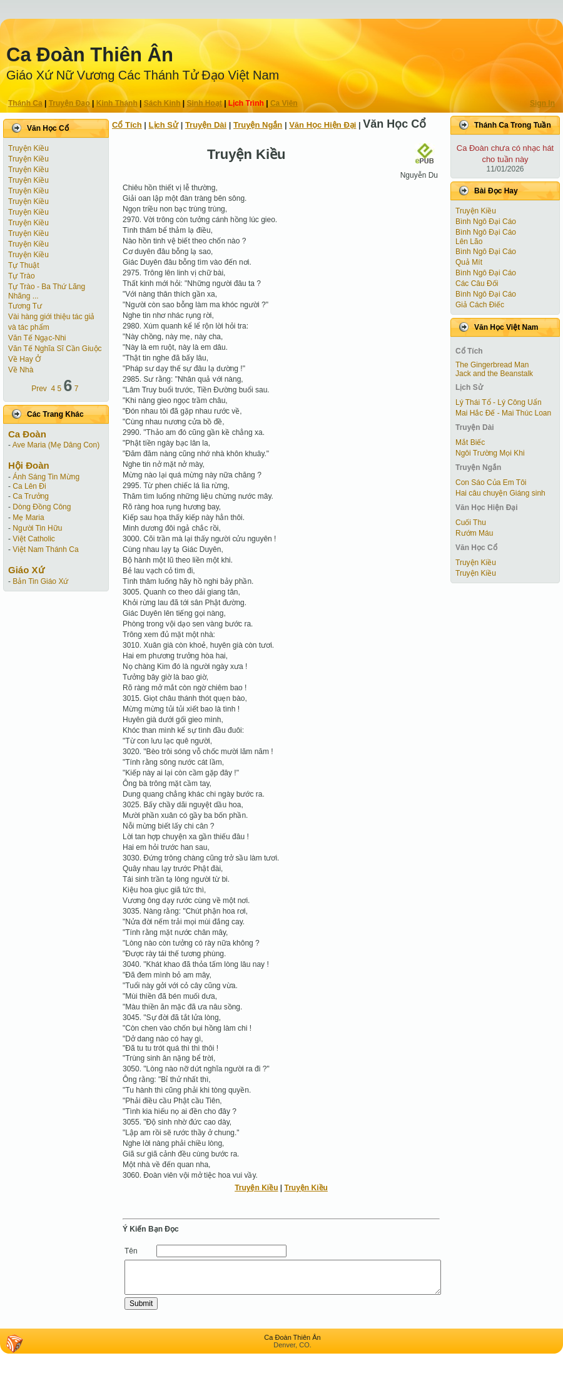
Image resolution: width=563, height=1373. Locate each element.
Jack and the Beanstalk (494, 373)
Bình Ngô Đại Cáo (485, 221)
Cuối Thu (470, 522)
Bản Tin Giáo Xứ (40, 581)
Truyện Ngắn (257, 125)
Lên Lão (468, 241)
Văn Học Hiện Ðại (322, 125)
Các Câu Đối (476, 283)
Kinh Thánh (117, 103)
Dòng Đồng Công (42, 507)
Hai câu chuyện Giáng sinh (500, 493)
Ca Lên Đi (29, 486)
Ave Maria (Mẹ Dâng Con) (56, 445)
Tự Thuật (23, 265)
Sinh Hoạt (204, 103)
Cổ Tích (127, 125)
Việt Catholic (33, 538)
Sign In (542, 103)
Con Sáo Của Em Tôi (491, 482)
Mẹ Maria (28, 517)
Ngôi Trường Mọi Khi (490, 453)
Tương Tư (25, 306)
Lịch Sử (163, 125)
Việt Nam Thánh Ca (45, 549)
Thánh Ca (25, 103)
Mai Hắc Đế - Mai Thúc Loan (503, 413)
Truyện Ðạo (69, 103)
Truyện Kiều (28, 148)
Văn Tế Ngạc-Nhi (37, 338)
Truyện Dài (205, 125)
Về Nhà (20, 369)
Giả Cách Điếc (479, 304)
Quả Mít (468, 262)
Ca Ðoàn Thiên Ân (89, 55)
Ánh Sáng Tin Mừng (46, 476)
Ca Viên (284, 103)
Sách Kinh (162, 103)
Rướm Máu (474, 533)
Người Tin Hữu (37, 528)
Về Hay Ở (24, 359)
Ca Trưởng (31, 496)
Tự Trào (21, 276)
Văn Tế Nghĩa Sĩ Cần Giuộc (55, 348)
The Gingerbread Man (492, 364)
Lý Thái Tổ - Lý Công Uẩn (498, 402)
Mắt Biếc (470, 442)
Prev (39, 388)
